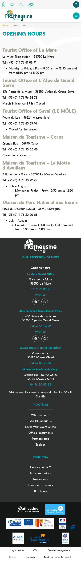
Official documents (40, 432)
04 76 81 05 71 (40, 289)
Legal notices (17, 550)
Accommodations (40, 473)
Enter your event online (40, 426)
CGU (35, 550)
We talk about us (41, 420)
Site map (30, 557)
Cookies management (59, 550)
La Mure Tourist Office (40, 274)
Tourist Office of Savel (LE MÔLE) (40, 348)
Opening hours (40, 267)
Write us (40, 294)
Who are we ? (40, 414)
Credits (12, 557)
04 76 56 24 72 (40, 326)
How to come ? (40, 467)
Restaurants (40, 479)
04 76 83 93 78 (40, 363)
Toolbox (40, 444)
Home (5, 25)
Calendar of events (40, 485)
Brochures (40, 491)
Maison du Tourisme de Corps (40, 369)
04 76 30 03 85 (40, 384)
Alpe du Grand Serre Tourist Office (40, 311)
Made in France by (57, 557)
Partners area (40, 438)
